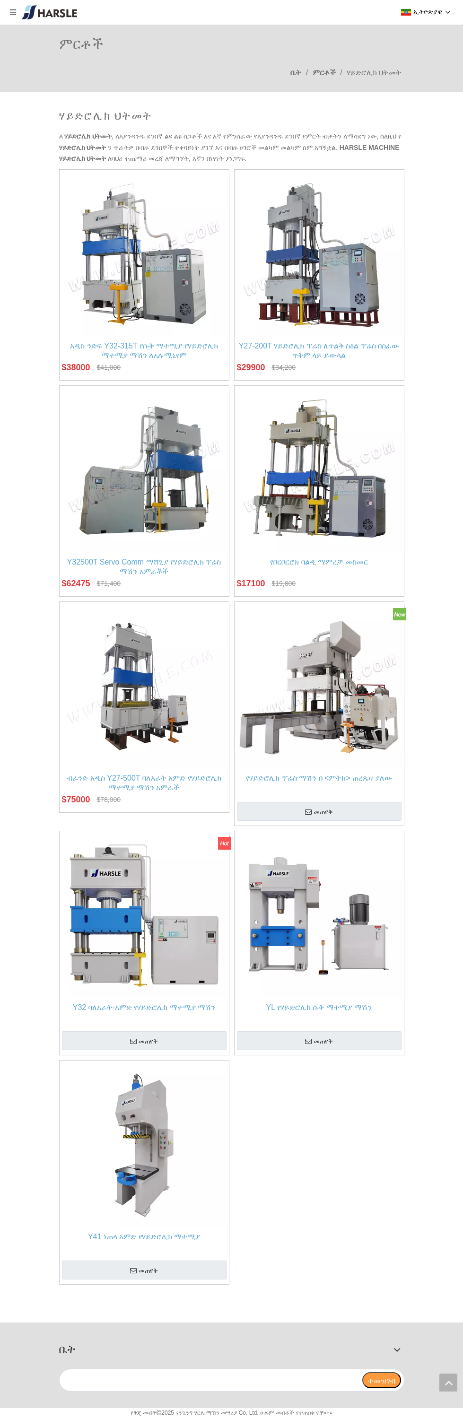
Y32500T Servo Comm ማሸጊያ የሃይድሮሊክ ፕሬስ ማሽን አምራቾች (144, 566)
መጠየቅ (319, 812)
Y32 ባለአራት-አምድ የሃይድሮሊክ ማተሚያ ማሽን (144, 1007)
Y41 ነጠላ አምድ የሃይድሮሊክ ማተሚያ (144, 1237)
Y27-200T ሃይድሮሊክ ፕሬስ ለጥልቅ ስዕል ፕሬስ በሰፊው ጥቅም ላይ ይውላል (319, 350)
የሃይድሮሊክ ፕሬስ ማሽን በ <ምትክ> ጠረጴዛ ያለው (319, 778)
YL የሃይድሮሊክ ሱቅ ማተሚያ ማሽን (319, 1007)
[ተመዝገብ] (381, 1380)
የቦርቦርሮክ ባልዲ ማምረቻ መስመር (318, 562)
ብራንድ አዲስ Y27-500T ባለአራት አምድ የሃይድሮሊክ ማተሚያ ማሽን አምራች (144, 783)
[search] (210, 1380)
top (448, 1383)
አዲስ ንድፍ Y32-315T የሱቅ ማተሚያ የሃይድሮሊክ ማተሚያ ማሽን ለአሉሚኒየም (144, 350)
